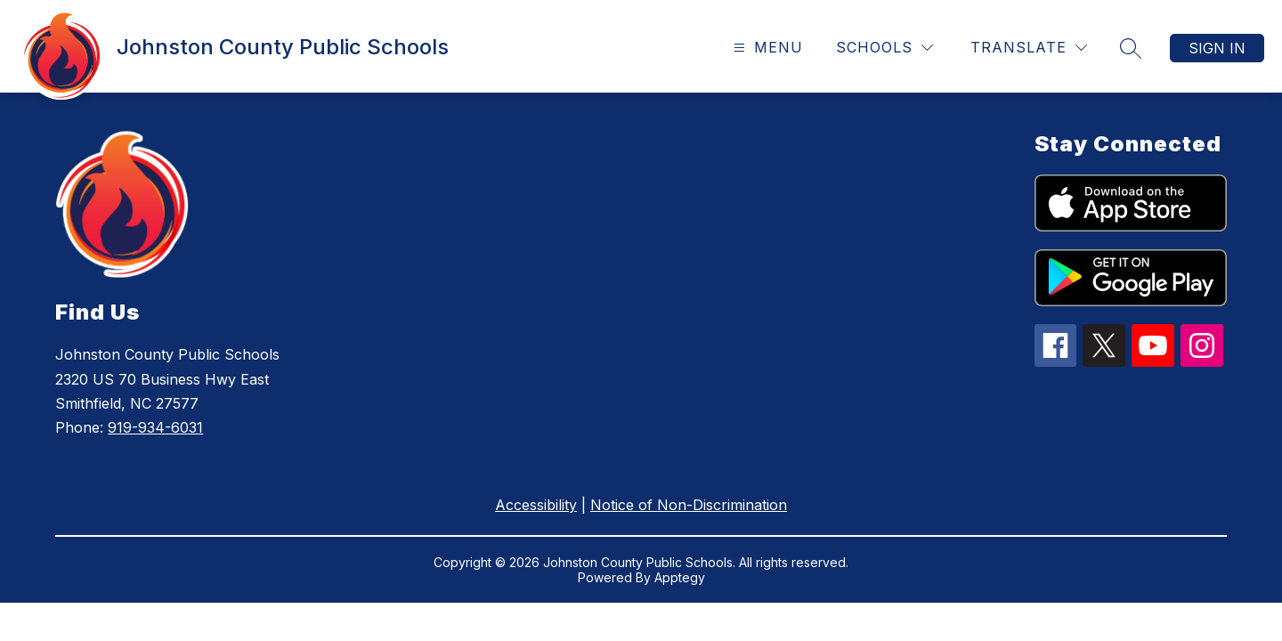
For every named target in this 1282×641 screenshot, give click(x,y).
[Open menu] (766, 48)
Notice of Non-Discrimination (688, 505)
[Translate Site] (1028, 48)
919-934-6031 (155, 427)
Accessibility (536, 505)
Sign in (1217, 48)
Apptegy (679, 577)
